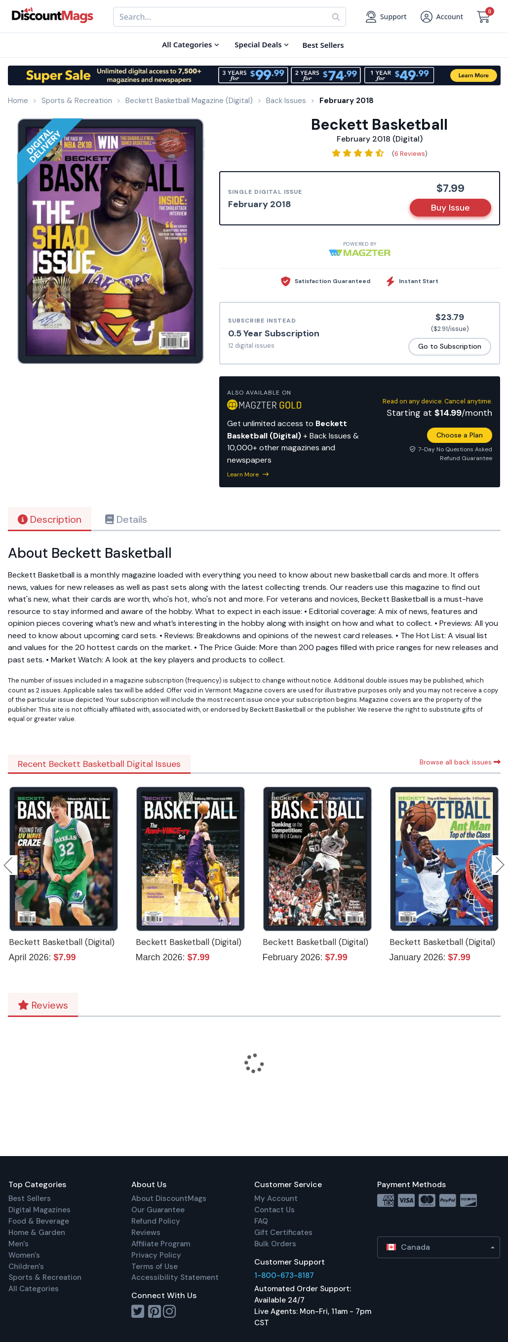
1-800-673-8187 (284, 1275)
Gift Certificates (283, 1232)
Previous (8, 865)
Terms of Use (154, 1266)
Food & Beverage (38, 1221)
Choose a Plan (459, 435)
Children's (26, 1266)
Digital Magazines (39, 1210)
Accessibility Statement (175, 1277)
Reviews (43, 1005)
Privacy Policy (156, 1255)
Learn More (248, 474)
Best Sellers (29, 1198)
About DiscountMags (168, 1198)
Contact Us (274, 1210)
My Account (276, 1198)
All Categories (33, 1289)
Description (49, 519)
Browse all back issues (460, 762)
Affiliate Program (160, 1244)
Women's (24, 1255)
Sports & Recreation (44, 1277)
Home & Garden (36, 1232)
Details (126, 519)
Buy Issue (450, 208)
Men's (18, 1244)
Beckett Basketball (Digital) (62, 942)
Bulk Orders (275, 1244)
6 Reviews (409, 153)
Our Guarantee (158, 1210)
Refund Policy (155, 1221)
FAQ (261, 1221)
